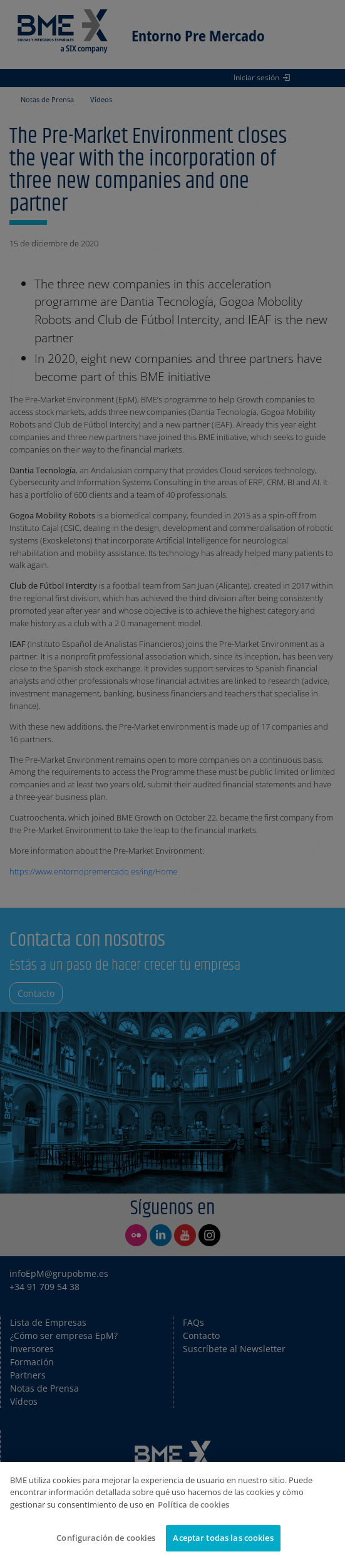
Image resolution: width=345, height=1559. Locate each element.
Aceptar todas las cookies (223, 1537)
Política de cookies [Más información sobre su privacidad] (193, 1504)
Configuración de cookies (105, 1537)
